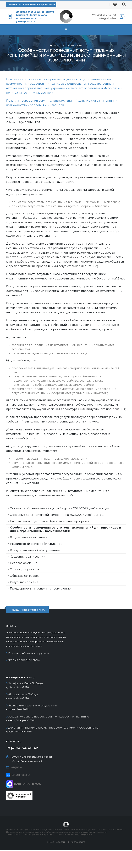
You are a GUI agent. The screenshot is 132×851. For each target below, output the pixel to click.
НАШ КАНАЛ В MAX (23, 785)
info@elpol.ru (107, 18)
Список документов (24, 569)
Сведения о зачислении (28, 556)
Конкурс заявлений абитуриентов (35, 550)
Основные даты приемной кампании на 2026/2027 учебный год (57, 514)
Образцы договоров (25, 575)
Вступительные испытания (29, 537)
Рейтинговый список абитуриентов (36, 543)
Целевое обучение (23, 563)
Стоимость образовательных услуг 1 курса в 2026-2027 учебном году (59, 508)
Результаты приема (24, 582)
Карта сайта (77, 843)
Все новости (57, 843)
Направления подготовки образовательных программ (49, 521)
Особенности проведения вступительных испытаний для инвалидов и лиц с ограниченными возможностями (65, 529)
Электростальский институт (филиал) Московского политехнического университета (35, 16)
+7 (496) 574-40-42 (104, 14)
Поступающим (73, 45)
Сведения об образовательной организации (31, 4)
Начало (56, 45)
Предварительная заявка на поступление (40, 588)
